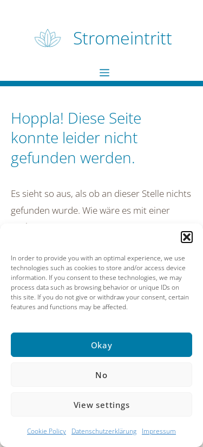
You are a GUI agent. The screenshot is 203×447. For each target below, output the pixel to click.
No (101, 374)
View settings (102, 404)
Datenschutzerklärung (103, 431)
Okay (102, 345)
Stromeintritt (122, 37)
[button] (186, 237)
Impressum (159, 431)
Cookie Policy (46, 431)
